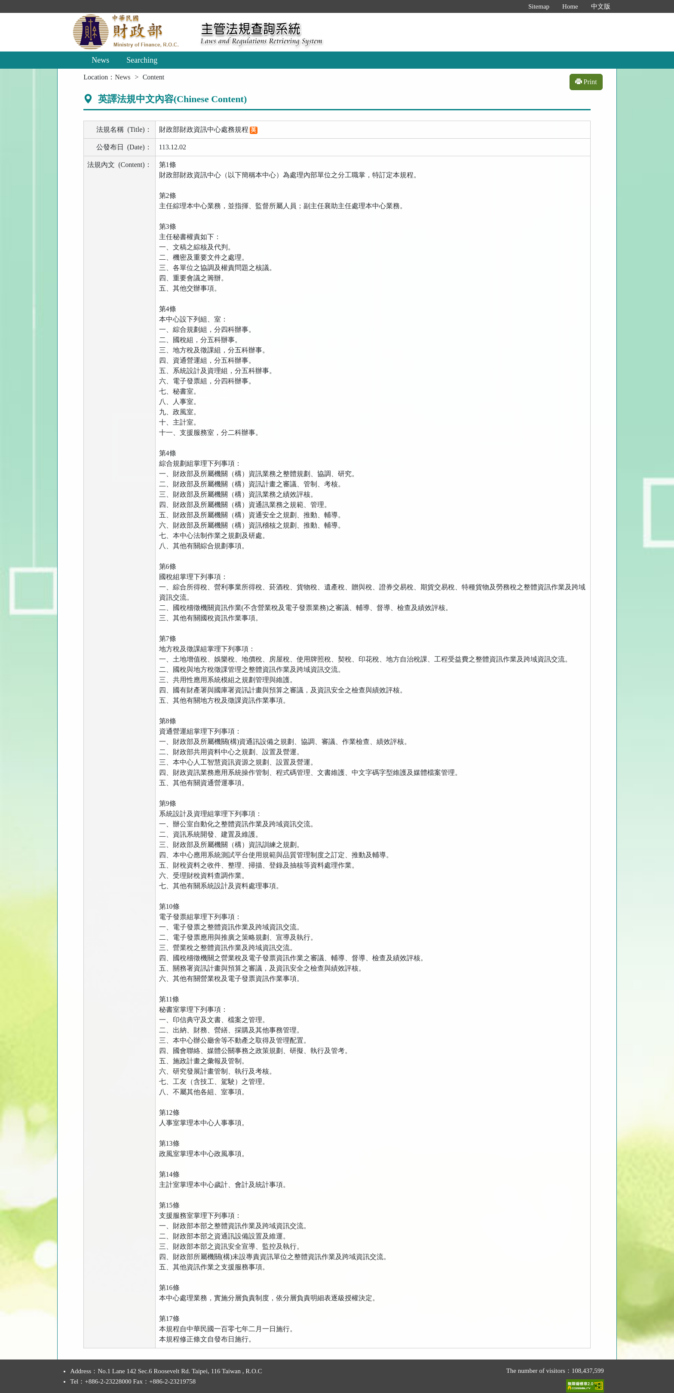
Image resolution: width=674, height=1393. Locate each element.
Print (586, 81)
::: (512, 6)
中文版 (600, 6)
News (100, 60)
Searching (141, 60)
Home (570, 6)
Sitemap (538, 6)
